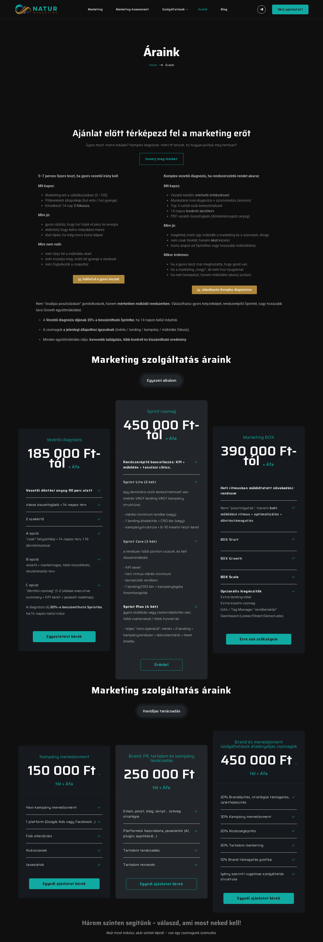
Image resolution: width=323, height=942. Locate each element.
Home (153, 65)
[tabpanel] (161, 537)
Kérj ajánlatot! (290, 9)
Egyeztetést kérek (64, 636)
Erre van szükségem (259, 639)
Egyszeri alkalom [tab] (161, 380)
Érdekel (161, 664)
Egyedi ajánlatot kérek (64, 884)
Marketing (95, 9)
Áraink (203, 9)
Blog (224, 9)
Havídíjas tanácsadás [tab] (161, 711)
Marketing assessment (132, 9)
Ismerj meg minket (161, 159)
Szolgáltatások (173, 9)
